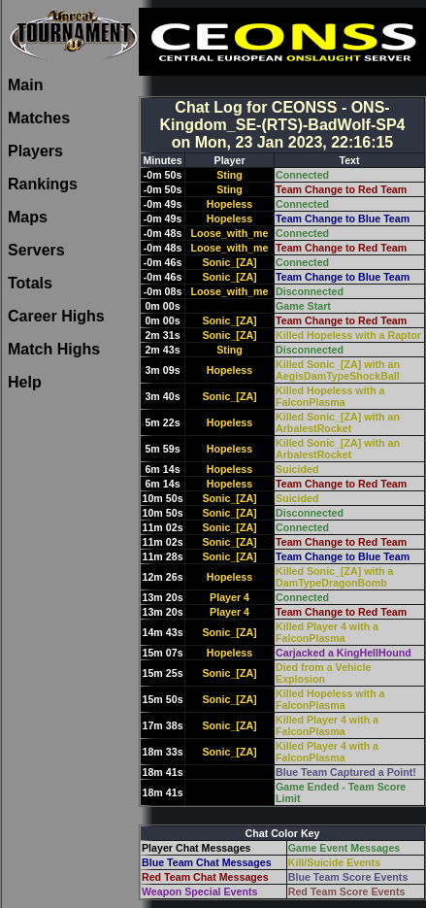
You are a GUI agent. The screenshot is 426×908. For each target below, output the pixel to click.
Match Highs (54, 349)
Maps (28, 217)
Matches (39, 118)
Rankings (43, 184)
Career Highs (56, 316)
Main (25, 85)
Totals (30, 283)
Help (25, 382)
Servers (36, 250)
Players (35, 151)
